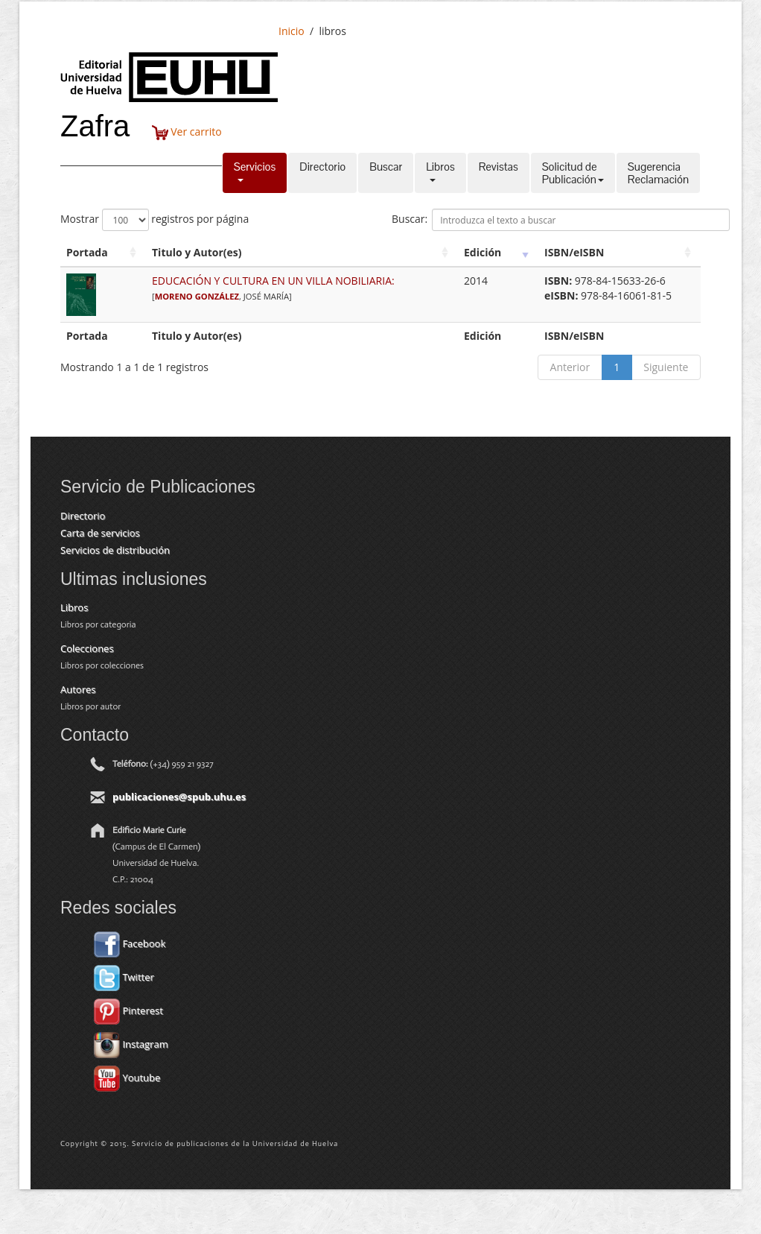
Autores (77, 689)
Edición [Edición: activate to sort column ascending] (482, 252)
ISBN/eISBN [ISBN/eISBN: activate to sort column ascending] (574, 252)
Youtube (127, 1077)
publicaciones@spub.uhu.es (179, 796)
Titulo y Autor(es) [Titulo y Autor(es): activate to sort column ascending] (197, 252)
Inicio (291, 31)
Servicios (255, 172)
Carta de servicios (100, 533)
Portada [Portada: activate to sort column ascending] (87, 252)
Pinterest (128, 1010)
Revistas (498, 172)
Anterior (570, 367)
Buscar (385, 172)
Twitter (124, 977)
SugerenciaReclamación (658, 172)
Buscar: (561, 220)
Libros (440, 172)
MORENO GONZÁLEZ (197, 296)
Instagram (131, 1044)
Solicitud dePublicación (573, 172)
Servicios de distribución (115, 550)
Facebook (129, 943)
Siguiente (665, 367)
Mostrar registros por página (154, 220)
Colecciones (87, 648)
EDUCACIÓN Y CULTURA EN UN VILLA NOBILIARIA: (273, 280)
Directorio (322, 172)
